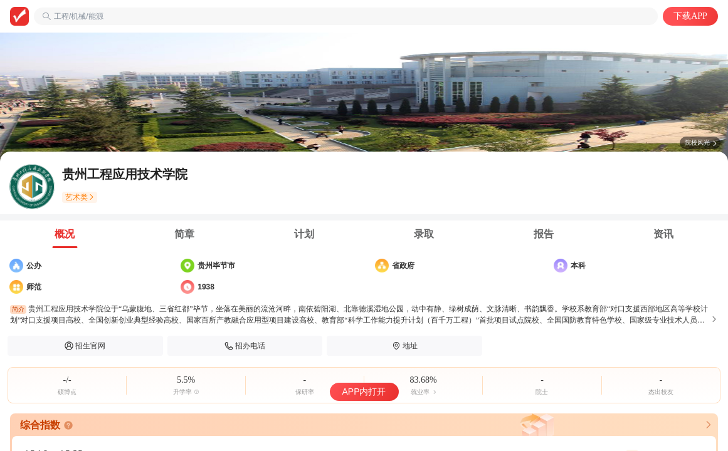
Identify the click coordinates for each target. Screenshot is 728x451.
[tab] (65, 234)
